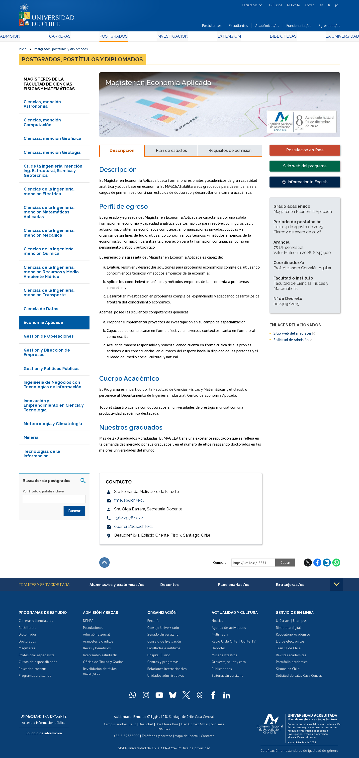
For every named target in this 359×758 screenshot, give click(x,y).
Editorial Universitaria (227, 678)
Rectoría (153, 623)
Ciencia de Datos (41, 310)
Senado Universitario (163, 637)
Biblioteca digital (288, 630)
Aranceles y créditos (98, 644)
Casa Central (204, 719)
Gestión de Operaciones (49, 338)
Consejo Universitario (163, 630)
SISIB (124, 744)
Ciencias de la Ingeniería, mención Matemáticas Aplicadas (49, 214)
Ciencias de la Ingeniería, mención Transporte (49, 294)
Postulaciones (93, 630)
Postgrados (119, 37)
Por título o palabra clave (43, 493)
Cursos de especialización (38, 664)
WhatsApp (336, 564)
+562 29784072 (128, 520)
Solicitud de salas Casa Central (299, 678)
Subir (104, 565)
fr (329, 5)
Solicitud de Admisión (291, 342)
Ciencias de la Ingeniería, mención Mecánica (49, 235)
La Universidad (321, 37)
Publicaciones (222, 671)
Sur (204, 726)
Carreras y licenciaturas (36, 623)
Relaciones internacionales (167, 671)
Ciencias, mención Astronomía (42, 106)
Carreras (72, 37)
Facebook (317, 565)
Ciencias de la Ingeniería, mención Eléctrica (49, 193)
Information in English (308, 184)
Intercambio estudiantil (100, 657)
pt (336, 5)
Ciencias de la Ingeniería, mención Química (49, 253)
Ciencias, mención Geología (52, 154)
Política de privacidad (192, 744)
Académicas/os (267, 27)
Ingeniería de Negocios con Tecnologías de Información (52, 386)
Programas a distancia (35, 678)
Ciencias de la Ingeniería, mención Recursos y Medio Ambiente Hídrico (51, 274)
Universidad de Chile (144, 744)
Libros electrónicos (290, 644)
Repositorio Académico (293, 637)
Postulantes (212, 27)
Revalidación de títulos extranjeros (100, 673)
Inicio (22, 50)
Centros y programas (163, 664)
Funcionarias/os (298, 27)
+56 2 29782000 (129, 733)
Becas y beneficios (97, 650)
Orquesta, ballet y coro (229, 664)
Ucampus (300, 623)
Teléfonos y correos (156, 733)
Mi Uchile (293, 5)
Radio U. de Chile (224, 644)
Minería (31, 439)
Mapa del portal (184, 733)
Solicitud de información (44, 735)
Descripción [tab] (122, 152)
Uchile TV (248, 644)
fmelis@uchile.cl (129, 502)
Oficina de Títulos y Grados (103, 664)
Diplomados (28, 637)
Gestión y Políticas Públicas (52, 370)
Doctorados (27, 644)
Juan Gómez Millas (187, 726)
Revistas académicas (291, 657)
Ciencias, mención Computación (42, 124)
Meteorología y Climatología (53, 425)
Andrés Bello (123, 726)
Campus (106, 726)
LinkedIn (327, 565)
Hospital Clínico (158, 657)
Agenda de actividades (229, 630)
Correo (310, 5)
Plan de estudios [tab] (171, 152)
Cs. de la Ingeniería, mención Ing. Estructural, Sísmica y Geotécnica (53, 173)
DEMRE (88, 623)
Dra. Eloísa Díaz (161, 726)
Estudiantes (238, 27)
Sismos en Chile (288, 671)
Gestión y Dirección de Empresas (47, 354)
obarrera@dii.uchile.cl (133, 528)
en (321, 5)
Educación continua (33, 671)
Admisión (30, 37)
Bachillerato (27, 630)
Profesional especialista (36, 657)
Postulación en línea (305, 152)
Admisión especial (96, 637)
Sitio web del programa (305, 168)
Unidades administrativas (165, 678)
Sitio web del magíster (292, 335)
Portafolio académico (292, 664)
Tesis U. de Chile (288, 650)
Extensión (222, 37)
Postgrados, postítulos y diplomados (61, 50)
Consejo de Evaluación (164, 644)
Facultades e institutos (163, 650)
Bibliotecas (268, 37)
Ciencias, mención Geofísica (52, 140)
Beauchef (140, 726)
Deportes (219, 650)
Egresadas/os (329, 27)
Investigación (171, 37)
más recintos (218, 726)
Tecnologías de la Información (42, 455)
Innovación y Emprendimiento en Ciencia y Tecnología (54, 407)
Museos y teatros (224, 657)
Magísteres (27, 650)
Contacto (203, 733)
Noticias (217, 623)
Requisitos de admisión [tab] (230, 152)
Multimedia (220, 637)
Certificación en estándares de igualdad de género (305, 753)
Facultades (250, 5)
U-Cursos (275, 5)
